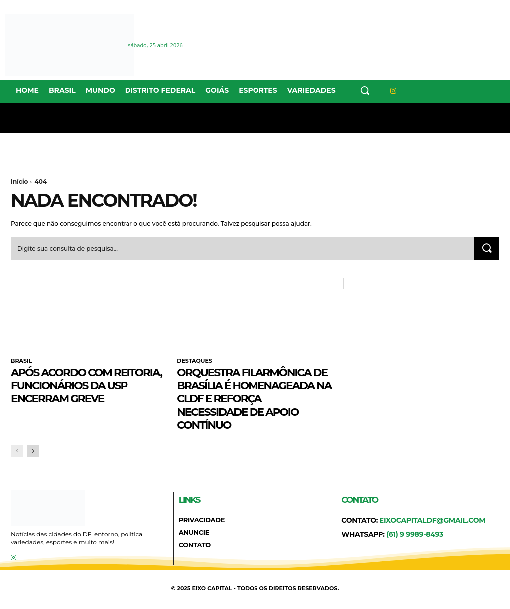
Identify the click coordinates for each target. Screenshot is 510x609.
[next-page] (33, 451)
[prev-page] (17, 451)
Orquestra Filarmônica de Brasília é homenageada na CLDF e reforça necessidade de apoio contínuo (254, 398)
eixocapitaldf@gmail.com (433, 520)
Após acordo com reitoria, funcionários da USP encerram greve (85, 385)
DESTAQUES (194, 361)
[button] (365, 90)
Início (19, 181)
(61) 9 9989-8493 (414, 534)
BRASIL (21, 361)
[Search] (486, 249)
